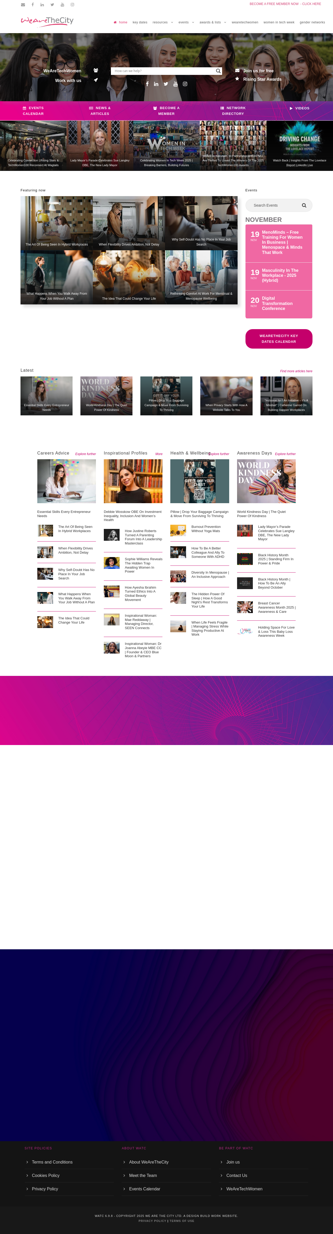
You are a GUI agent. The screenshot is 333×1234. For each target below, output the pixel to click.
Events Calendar (144, 1189)
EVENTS (184, 22)
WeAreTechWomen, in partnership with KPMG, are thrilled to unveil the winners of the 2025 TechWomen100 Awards (233, 160)
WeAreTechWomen (244, 1189)
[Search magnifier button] (218, 71)
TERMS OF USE (182, 1220)
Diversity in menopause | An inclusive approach (210, 574)
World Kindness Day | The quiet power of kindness (261, 514)
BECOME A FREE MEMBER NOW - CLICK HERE (285, 4)
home (121, 22)
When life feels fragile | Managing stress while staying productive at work (209, 628)
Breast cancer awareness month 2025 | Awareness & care (277, 607)
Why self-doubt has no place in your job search (76, 574)
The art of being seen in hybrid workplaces (56, 244)
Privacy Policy (45, 1189)
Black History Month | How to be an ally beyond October (274, 583)
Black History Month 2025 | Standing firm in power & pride (276, 559)
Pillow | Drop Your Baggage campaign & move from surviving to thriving (167, 405)
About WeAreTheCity (148, 1162)
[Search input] (164, 71)
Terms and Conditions (52, 1162)
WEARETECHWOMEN (245, 22)
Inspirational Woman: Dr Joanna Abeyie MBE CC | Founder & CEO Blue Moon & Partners (143, 650)
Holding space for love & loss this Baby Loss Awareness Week (276, 631)
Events (251, 190)
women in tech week (279, 22)
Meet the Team (143, 1175)
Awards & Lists (210, 22)
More (158, 454)
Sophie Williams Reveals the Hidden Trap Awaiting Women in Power (143, 565)
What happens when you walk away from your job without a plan (76, 598)
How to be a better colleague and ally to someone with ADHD (207, 552)
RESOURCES (160, 22)
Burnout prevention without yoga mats (206, 529)
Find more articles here (296, 371)
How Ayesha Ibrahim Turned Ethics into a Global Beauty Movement (140, 593)
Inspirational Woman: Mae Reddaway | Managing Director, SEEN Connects (141, 622)
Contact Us (236, 1175)
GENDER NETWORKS (312, 22)
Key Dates (140, 22)
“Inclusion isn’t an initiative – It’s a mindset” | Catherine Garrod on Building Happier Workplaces (286, 405)
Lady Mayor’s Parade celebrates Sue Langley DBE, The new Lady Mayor (276, 533)
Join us (233, 1162)
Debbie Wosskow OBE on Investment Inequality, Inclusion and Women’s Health (132, 516)
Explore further (85, 454)
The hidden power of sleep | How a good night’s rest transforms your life (209, 600)
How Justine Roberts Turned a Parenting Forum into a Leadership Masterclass (143, 537)
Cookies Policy (46, 1175)
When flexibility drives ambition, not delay (129, 244)
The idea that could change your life (129, 298)
